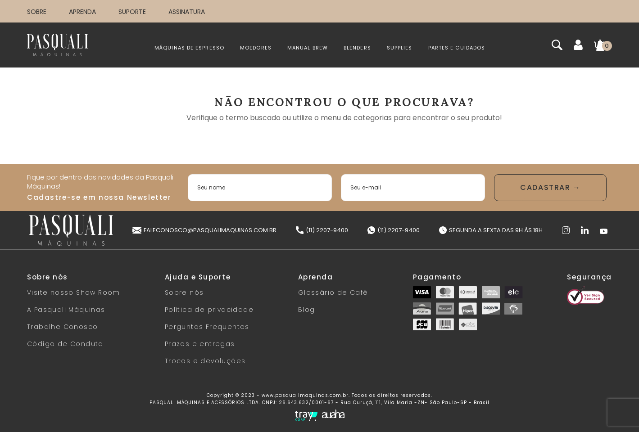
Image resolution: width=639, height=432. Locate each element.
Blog (306, 309)
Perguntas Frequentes (207, 326)
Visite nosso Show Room (73, 292)
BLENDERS (357, 47)
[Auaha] (333, 415)
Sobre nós (184, 292)
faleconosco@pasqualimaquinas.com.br (204, 230)
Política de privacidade (209, 309)
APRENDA (82, 11)
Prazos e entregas (200, 343)
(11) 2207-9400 (322, 230)
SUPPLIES (399, 47)
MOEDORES (256, 47)
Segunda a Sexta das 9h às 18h (491, 230)
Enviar (550, 187)
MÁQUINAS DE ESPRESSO (189, 47)
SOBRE (36, 11)
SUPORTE (132, 11)
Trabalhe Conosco (62, 326)
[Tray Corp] (306, 416)
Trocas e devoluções (205, 360)
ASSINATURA (186, 11)
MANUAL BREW (307, 47)
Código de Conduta (65, 343)
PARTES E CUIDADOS (456, 47)
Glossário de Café (333, 292)
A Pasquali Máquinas (66, 309)
